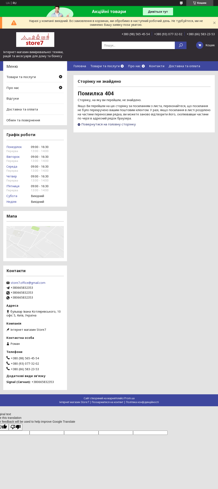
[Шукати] (180, 45)
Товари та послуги (105, 66)
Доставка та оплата (184, 66)
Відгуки (12, 98)
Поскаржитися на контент (107, 402)
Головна (79, 66)
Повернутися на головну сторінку (108, 124)
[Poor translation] (15, 427)
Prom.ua (129, 398)
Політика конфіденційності (142, 402)
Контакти (156, 66)
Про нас (134, 66)
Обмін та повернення (23, 120)
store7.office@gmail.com (28, 283)
